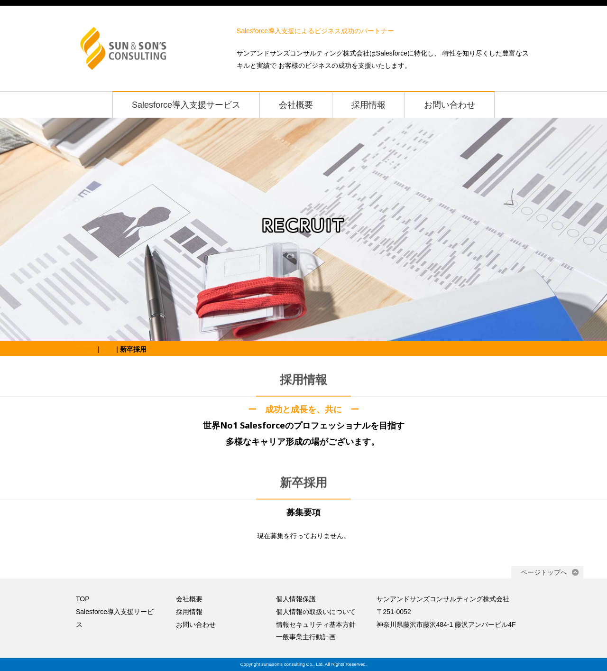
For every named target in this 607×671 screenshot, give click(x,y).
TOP (83, 599)
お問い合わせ (449, 105)
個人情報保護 (296, 599)
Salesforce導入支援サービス (186, 105)
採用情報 (368, 105)
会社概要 (296, 105)
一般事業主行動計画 (306, 637)
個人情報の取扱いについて (316, 611)
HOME (86, 349)
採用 (107, 349)
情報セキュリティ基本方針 (316, 624)
